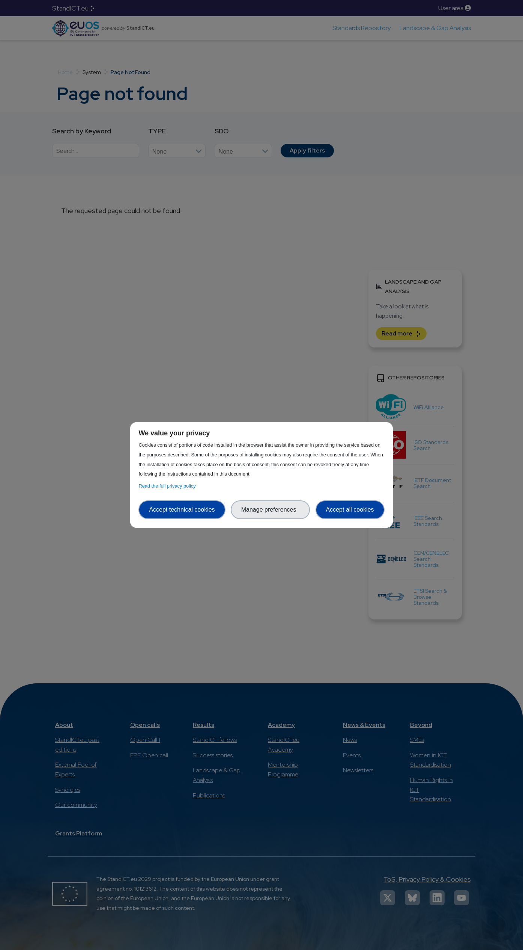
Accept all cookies (350, 509)
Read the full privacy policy (168, 486)
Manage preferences (270, 509)
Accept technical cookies (182, 509)
